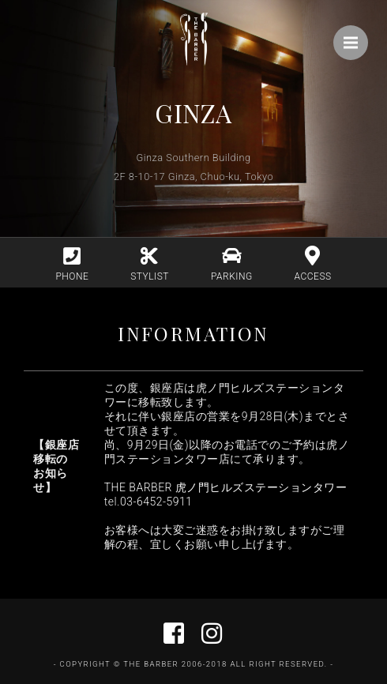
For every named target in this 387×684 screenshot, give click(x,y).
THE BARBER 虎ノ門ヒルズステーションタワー (226, 487)
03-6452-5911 (156, 501)
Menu (356, 35)
